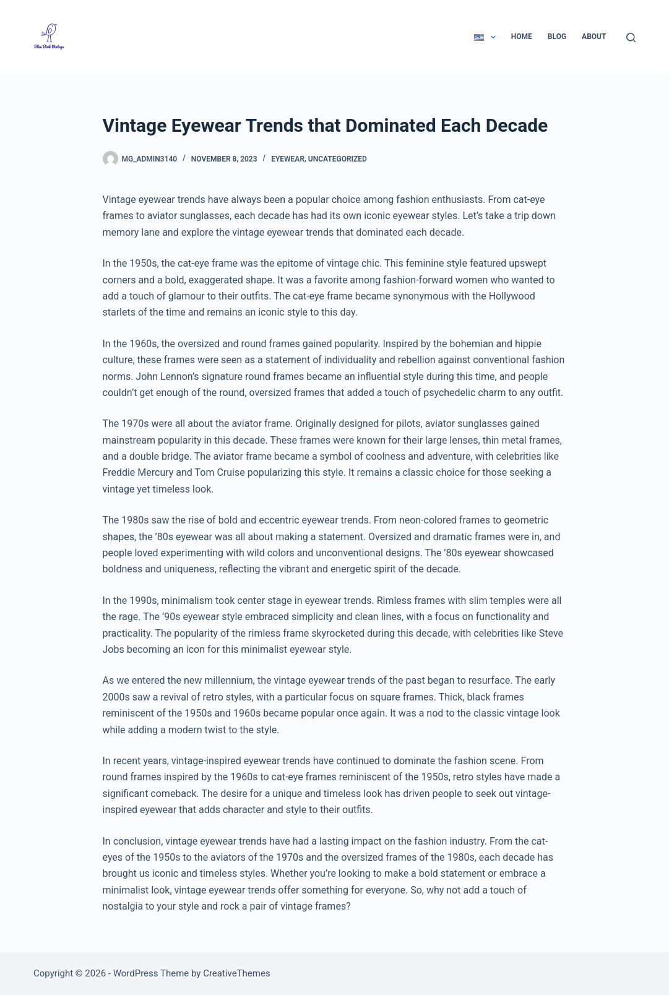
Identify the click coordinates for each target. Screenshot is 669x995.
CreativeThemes (236, 973)
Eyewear (287, 159)
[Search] (631, 37)
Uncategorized (337, 159)
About (594, 36)
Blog (557, 36)
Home (521, 36)
